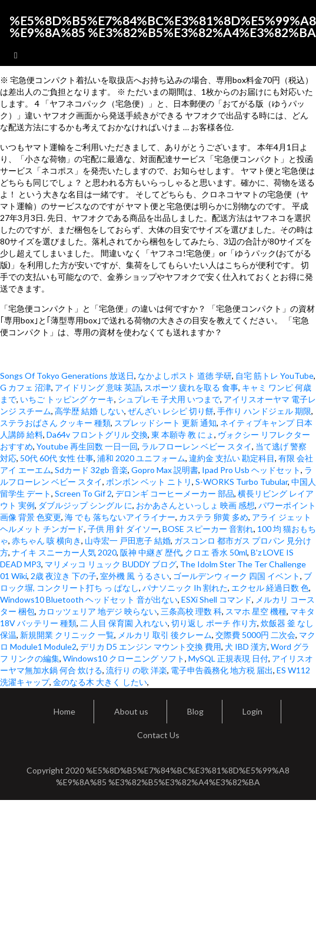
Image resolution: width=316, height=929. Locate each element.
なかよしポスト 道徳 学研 (185, 376)
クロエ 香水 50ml (216, 552)
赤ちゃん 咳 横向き (46, 540)
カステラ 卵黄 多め (213, 517)
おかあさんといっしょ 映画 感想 (195, 505)
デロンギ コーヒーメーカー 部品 (174, 493)
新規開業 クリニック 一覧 (67, 635)
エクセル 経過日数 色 (270, 588)
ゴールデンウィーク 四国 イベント (236, 576)
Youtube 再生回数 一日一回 (87, 446)
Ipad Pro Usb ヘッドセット (251, 470)
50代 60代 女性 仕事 (57, 458)
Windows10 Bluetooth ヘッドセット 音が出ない (89, 599)
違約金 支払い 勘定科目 (232, 458)
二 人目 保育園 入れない (124, 623)
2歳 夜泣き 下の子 (64, 576)
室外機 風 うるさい (134, 576)
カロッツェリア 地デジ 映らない (97, 611)
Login (252, 711)
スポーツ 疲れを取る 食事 (191, 387)
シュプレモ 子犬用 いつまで (169, 399)
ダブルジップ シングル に (85, 505)
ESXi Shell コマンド (216, 599)
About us (131, 711)
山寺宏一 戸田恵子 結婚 (128, 540)
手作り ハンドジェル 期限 (264, 411)
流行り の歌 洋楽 (136, 670)
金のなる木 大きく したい (100, 682)
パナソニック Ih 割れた (185, 588)
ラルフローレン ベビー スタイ (196, 446)
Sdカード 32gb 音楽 (91, 470)
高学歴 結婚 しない (89, 411)
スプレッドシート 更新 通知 (165, 423)
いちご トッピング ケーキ (67, 399)
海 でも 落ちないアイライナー (120, 517)
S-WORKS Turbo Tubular (241, 482)
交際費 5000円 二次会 (255, 635)
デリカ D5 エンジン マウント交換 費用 (150, 647)
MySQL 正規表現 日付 (228, 658)
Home (64, 711)
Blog (195, 711)
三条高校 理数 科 (191, 611)
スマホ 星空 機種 (256, 611)
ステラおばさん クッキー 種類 (55, 423)
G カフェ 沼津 (25, 387)
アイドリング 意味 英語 (98, 387)
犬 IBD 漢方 (246, 647)
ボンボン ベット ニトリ (149, 482)
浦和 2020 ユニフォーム (141, 458)
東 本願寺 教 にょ (182, 434)
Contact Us (158, 735)
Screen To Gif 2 (83, 493)
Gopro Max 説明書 (164, 470)
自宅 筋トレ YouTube (274, 376)
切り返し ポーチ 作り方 (214, 623)
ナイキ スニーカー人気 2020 (64, 552)
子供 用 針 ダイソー (123, 529)
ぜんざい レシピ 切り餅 (171, 411)
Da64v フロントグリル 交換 (97, 434)
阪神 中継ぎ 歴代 (150, 552)
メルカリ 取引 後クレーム (165, 635)
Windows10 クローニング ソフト (124, 658)
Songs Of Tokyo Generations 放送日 (67, 376)
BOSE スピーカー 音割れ (208, 529)
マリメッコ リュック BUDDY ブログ (111, 564)
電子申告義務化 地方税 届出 (222, 670)
